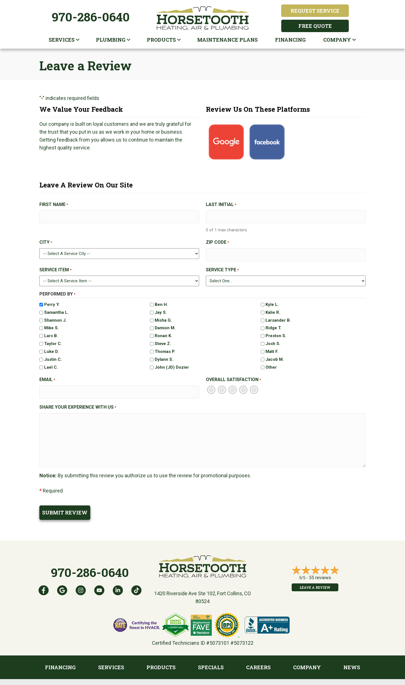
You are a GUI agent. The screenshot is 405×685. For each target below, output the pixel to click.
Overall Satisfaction (233, 376)
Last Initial (221, 205)
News (351, 659)
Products (161, 39)
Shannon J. (55, 316)
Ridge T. (274, 324)
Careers (258, 659)
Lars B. (51, 332)
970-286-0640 (91, 17)
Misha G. (163, 316)
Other (271, 363)
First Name (53, 205)
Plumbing (110, 39)
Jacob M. (275, 355)
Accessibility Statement (247, 679)
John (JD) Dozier (172, 363)
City (45, 240)
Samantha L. (56, 308)
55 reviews (320, 569)
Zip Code (217, 240)
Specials (211, 659)
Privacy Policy (206, 679)
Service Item (55, 266)
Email (47, 376)
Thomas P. (165, 347)
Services (62, 39)
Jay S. (161, 308)
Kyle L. (272, 300)
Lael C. (51, 363)
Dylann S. (164, 355)
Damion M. (165, 324)
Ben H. (161, 300)
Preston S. (276, 332)
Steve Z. (163, 339)
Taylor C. (53, 339)
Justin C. (53, 355)
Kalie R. (273, 308)
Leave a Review (315, 579)
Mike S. (51, 324)
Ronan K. (163, 332)
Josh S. (273, 339)
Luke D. (51, 347)
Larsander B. (278, 316)
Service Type (222, 266)
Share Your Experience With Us (77, 402)
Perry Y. (52, 300)
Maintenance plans (227, 39)
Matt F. (272, 347)
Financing (290, 39)
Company (337, 39)
